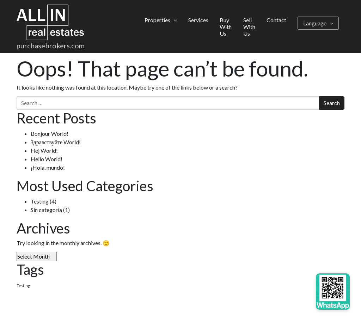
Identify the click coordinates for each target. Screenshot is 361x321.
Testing (40, 201)
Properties (157, 20)
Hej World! (44, 150)
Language (314, 23)
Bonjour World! (49, 133)
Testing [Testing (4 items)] (23, 285)
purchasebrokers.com (51, 45)
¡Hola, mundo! (48, 167)
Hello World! (46, 159)
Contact (276, 20)
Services (198, 20)
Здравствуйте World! (56, 142)
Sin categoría (46, 209)
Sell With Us (249, 27)
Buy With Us (226, 27)
